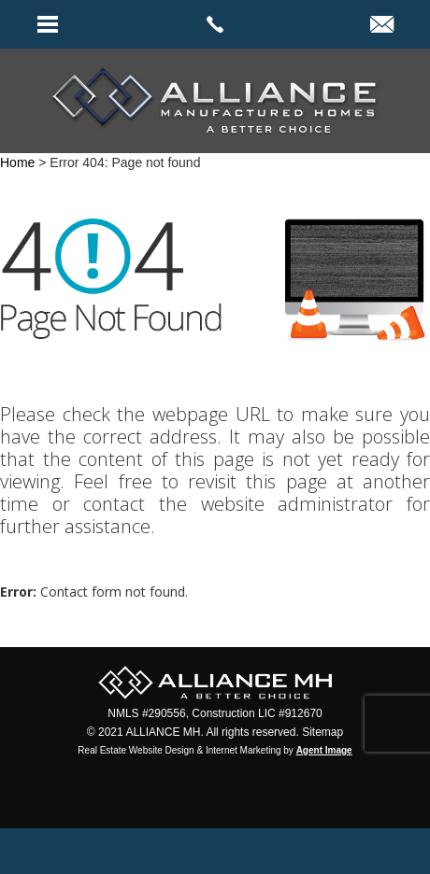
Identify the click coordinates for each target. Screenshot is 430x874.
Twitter (215, 851)
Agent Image (324, 750)
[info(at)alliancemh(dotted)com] (382, 26)
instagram (269, 851)
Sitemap (322, 732)
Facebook (162, 851)
